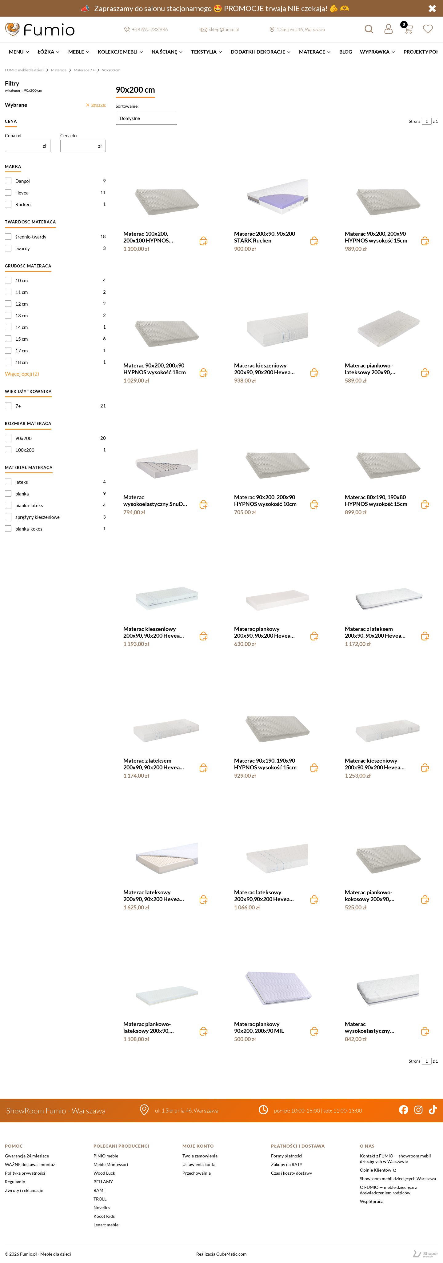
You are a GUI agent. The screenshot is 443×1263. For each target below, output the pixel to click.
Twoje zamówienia (200, 1155)
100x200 (24, 450)
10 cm (21, 280)
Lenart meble (106, 1224)
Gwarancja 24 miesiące (27, 1155)
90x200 (23, 438)
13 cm (21, 315)
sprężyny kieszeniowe (37, 517)
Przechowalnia (196, 1173)
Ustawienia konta (198, 1164)
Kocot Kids (104, 1216)
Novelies (102, 1207)
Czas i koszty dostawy (291, 1173)
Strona (415, 121)
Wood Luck (104, 1173)
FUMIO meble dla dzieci (24, 70)
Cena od (13, 135)
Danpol (22, 181)
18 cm (21, 362)
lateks (21, 482)
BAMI (99, 1190)
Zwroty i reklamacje (24, 1190)
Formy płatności (286, 1155)
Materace (58, 70)
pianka (22, 493)
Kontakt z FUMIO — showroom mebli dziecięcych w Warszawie (395, 1158)
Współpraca (371, 1201)
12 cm (21, 304)
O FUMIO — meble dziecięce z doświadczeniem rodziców (388, 1190)
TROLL (100, 1198)
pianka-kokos (28, 528)
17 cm (21, 350)
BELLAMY (103, 1181)
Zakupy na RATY (286, 1164)
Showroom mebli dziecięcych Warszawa (398, 1178)
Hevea (22, 192)
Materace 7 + (84, 70)
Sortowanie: (127, 106)
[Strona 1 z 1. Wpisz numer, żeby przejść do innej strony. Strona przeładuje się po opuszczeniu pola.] (427, 121)
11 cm (21, 292)
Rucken (22, 204)
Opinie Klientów (376, 1170)
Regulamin (15, 1181)
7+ (18, 406)
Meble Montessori (111, 1164)
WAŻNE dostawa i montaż (30, 1164)
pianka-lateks (29, 505)
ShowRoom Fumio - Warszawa (56, 1110)
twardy (22, 248)
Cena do (68, 135)
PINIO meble (106, 1155)
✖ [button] (432, 8)
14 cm (21, 327)
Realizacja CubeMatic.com (221, 1254)
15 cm (21, 339)
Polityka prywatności (25, 1173)
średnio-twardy (30, 236)
